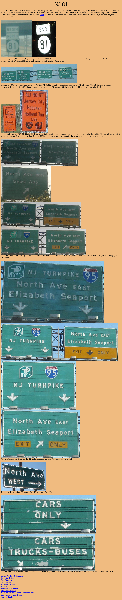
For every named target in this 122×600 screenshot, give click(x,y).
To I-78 (4, 586)
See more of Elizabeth (9, 589)
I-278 (42, 15)
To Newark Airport (8, 584)
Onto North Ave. (7, 578)
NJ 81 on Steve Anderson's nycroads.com (17, 593)
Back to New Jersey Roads (11, 595)
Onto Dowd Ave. (7, 580)
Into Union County (8, 591)
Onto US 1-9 (6, 582)
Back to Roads (7, 597)
